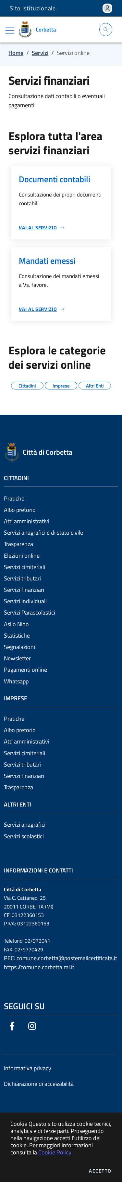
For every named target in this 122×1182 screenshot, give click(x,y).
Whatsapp (16, 681)
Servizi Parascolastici (29, 612)
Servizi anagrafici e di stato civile (43, 532)
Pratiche (14, 498)
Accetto (100, 1170)
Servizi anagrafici (24, 824)
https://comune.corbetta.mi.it (39, 967)
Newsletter (17, 658)
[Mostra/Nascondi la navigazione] (10, 30)
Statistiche (17, 635)
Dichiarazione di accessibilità (39, 1083)
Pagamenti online (25, 669)
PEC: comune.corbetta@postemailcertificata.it (60, 958)
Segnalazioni (19, 646)
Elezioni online (22, 555)
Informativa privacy (27, 1068)
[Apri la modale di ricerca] (105, 29)
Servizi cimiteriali (24, 567)
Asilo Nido (16, 624)
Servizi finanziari (24, 589)
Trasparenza (18, 544)
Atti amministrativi (26, 521)
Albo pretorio (20, 509)
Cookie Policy (54, 1152)
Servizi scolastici (24, 836)
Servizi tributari (22, 578)
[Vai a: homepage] (39, 29)
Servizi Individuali (25, 601)
